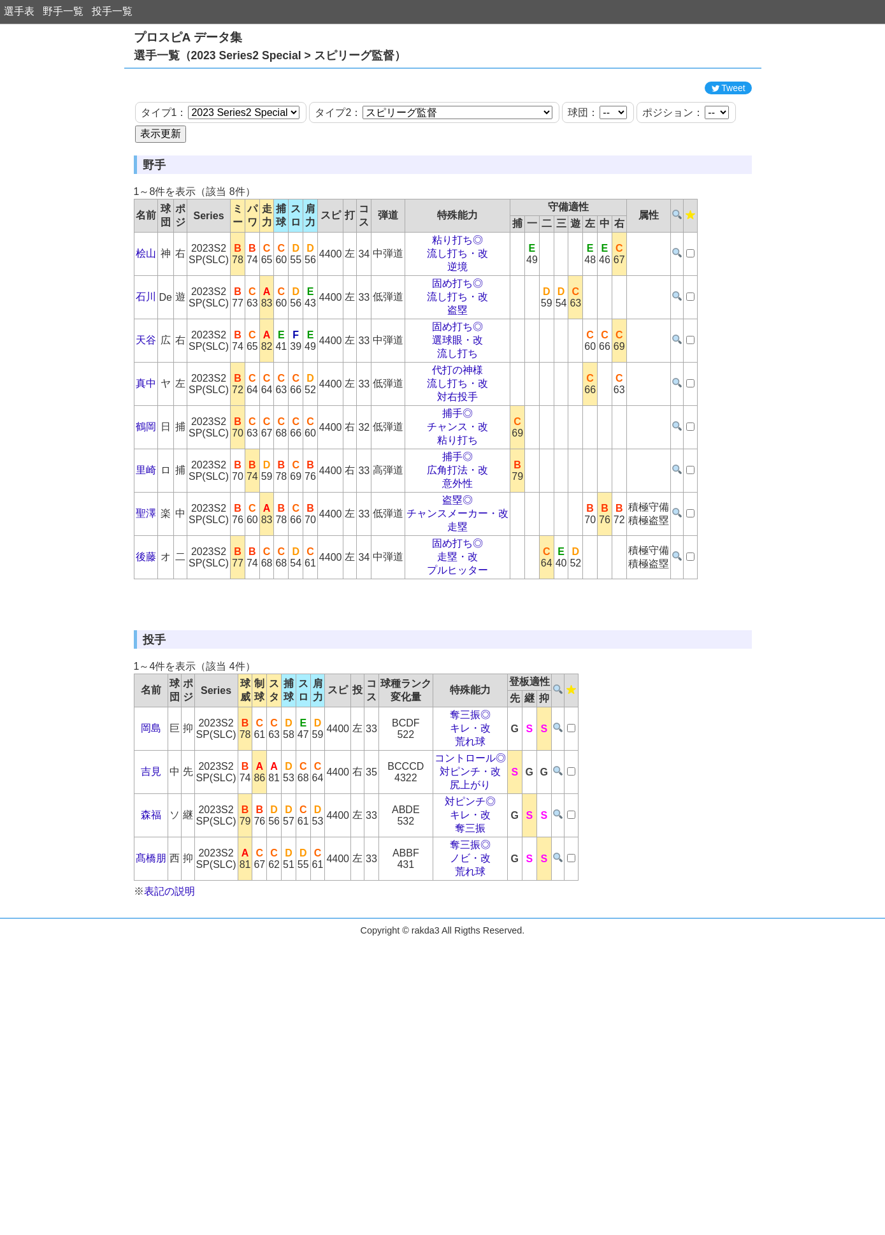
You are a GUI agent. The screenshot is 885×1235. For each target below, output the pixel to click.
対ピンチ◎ (470, 916)
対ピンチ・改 (470, 886)
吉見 (151, 886)
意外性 (457, 540)
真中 (146, 440)
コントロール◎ (470, 872)
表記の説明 (169, 1005)
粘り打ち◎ (457, 297)
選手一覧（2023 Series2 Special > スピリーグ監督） (270, 55)
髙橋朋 (151, 972)
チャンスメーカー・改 (457, 570)
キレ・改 (470, 842)
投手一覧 (112, 11)
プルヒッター (457, 627)
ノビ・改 (470, 972)
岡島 (151, 842)
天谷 (146, 397)
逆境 (457, 324)
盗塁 (457, 367)
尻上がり (470, 899)
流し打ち (457, 410)
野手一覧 (63, 11)
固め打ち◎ (457, 340)
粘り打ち (457, 497)
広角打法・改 (457, 527)
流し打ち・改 (457, 310)
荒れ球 (470, 856)
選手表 (19, 11)
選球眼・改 (457, 397)
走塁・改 (457, 614)
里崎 (146, 527)
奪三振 (470, 942)
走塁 (457, 584)
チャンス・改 (457, 484)
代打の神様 (457, 427)
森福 (151, 929)
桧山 (146, 310)
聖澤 (146, 570)
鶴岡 (146, 484)
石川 (146, 354)
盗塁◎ (457, 557)
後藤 (146, 614)
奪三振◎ (470, 829)
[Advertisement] (443, 104)
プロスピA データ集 (188, 37)
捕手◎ (457, 470)
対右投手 (457, 454)
